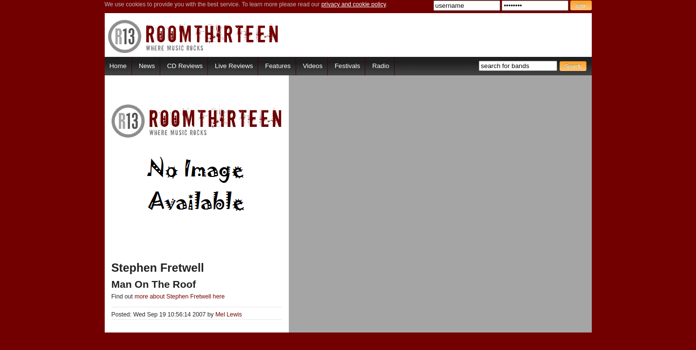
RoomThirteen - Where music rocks (193, 36)
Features (277, 66)
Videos (312, 66)
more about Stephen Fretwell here (179, 296)
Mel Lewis (228, 314)
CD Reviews (185, 66)
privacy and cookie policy (353, 4)
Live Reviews (234, 66)
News (147, 66)
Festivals (347, 66)
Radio (380, 66)
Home (118, 66)
